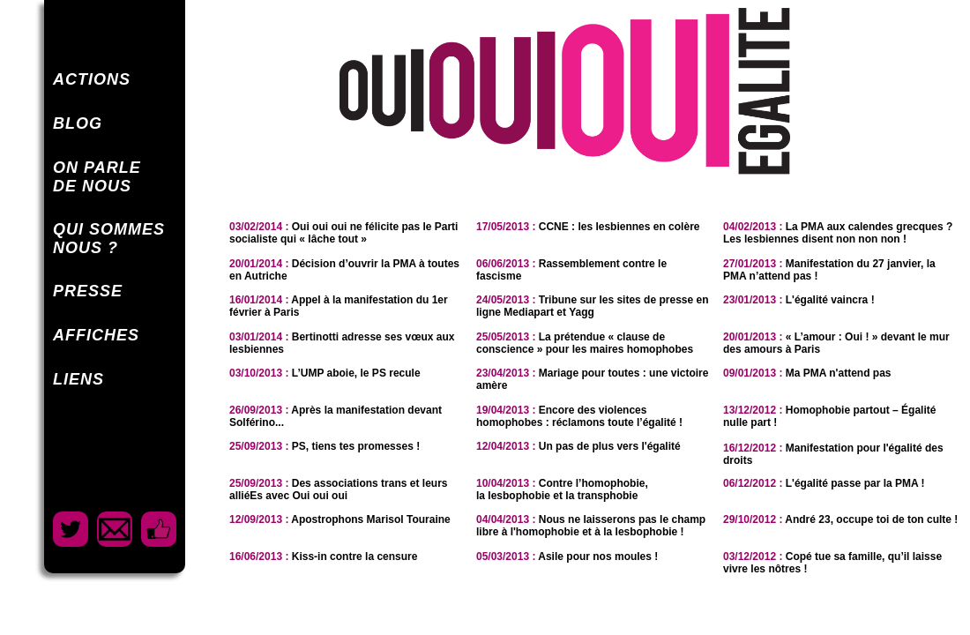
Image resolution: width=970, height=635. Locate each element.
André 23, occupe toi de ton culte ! (840, 519)
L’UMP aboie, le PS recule (325, 373)
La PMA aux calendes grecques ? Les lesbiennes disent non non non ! (837, 232)
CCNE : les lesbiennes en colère (587, 226)
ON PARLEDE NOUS (97, 177)
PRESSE (88, 291)
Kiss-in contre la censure (323, 556)
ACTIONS (92, 79)
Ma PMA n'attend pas (807, 373)
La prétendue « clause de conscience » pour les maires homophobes (584, 343)
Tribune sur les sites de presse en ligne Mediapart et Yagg (592, 306)
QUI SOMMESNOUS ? (109, 238)
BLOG (77, 123)
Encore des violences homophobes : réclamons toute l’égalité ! (579, 416)
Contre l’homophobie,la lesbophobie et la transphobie (562, 489)
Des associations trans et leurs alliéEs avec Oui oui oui (338, 489)
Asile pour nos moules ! (567, 556)
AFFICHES (96, 335)
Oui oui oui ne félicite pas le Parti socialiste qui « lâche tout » (343, 232)
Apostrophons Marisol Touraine (340, 519)
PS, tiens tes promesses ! (324, 446)
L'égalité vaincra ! (799, 300)
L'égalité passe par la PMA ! (824, 483)
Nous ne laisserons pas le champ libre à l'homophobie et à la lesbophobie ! (590, 525)
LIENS (78, 379)
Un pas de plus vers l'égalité (578, 446)
